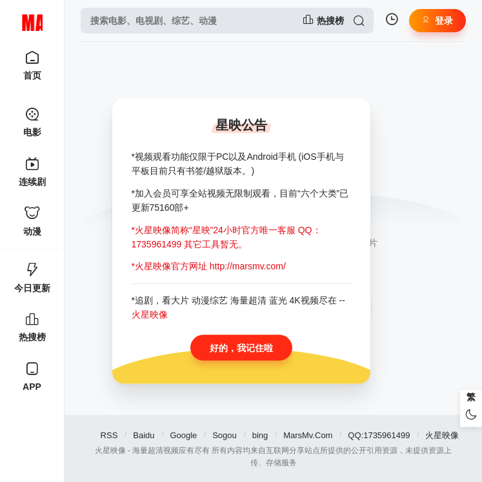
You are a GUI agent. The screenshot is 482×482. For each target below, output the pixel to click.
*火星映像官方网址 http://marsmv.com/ (209, 266)
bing (260, 435)
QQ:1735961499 (379, 435)
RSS (109, 435)
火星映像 (442, 435)
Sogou (224, 435)
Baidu (143, 435)
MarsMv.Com (307, 435)
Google (183, 435)
